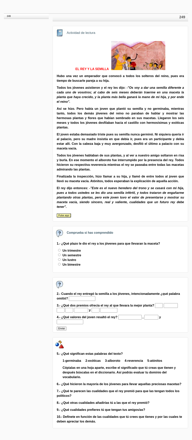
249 (9, 16)
